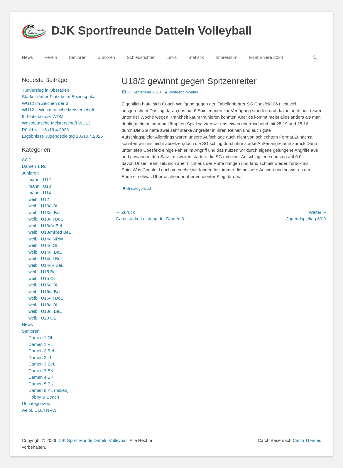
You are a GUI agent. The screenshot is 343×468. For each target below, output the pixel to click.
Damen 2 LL (40, 357)
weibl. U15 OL (42, 278)
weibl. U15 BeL (43, 271)
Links (171, 57)
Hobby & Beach (43, 396)
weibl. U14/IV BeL (45, 265)
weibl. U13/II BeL (45, 212)
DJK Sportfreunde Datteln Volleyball (151, 30)
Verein (51, 57)
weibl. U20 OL (42, 317)
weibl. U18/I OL (43, 304)
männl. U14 (39, 192)
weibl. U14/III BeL (45, 258)
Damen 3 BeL (41, 363)
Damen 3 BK (40, 370)
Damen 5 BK (40, 383)
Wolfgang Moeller (183, 92)
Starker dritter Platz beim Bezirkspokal (59, 96)
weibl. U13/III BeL (45, 218)
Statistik (196, 57)
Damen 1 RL (34, 166)
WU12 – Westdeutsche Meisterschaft (58, 109)
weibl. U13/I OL (43, 205)
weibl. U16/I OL (43, 284)
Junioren (106, 57)
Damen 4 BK (40, 377)
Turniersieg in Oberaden (45, 90)
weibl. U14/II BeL (45, 252)
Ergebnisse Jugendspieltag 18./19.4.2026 (62, 136)
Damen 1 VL (40, 344)
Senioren (78, 57)
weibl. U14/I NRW (45, 238)
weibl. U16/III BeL (45, 298)
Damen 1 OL (40, 337)
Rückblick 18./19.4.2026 (45, 129)
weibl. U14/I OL (43, 245)
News (27, 57)
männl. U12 (39, 179)
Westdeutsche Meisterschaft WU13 (56, 122)
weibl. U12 (38, 199)
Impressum (226, 57)
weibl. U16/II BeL (45, 291)
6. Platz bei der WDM (43, 116)
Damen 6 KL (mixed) (48, 390)
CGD (27, 159)
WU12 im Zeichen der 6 (45, 103)
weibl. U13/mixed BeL (49, 232)
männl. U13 (39, 186)
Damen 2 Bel (41, 350)
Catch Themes (307, 440)
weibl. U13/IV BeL (45, 225)
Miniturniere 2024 (266, 57)
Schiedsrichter (141, 57)
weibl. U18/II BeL (45, 311)
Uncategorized (138, 188)
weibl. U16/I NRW (39, 410)
